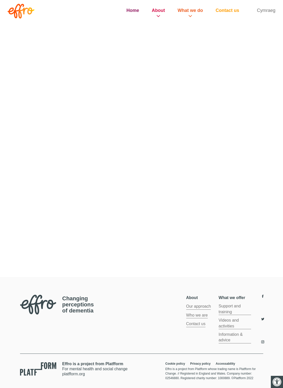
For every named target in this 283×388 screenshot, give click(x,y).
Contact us (227, 10)
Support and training (230, 309)
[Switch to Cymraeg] (266, 10)
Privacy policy (200, 363)
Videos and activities (229, 323)
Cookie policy (175, 363)
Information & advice (231, 337)
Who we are (197, 315)
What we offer (232, 297)
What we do (190, 10)
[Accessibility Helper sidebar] (277, 382)
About (158, 10)
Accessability (225, 363)
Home (132, 10)
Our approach (198, 306)
